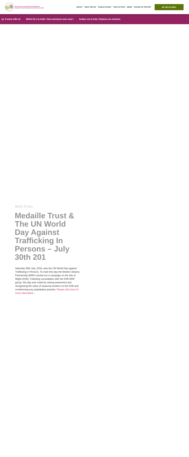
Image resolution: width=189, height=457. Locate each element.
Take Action (119, 7)
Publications (104, 7)
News (129, 7)
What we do (90, 7)
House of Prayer (142, 7)
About (79, 7)
